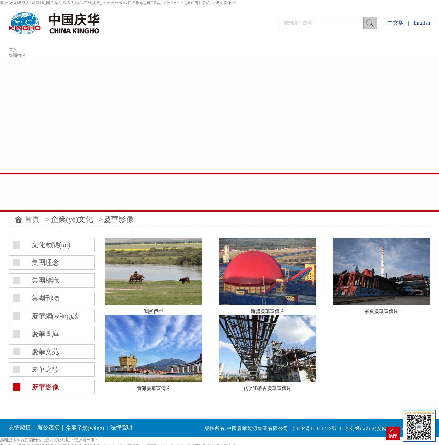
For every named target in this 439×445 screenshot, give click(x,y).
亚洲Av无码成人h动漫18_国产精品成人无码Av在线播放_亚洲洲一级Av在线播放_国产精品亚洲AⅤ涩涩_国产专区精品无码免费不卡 (118, 2)
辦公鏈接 (48, 427)
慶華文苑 (45, 351)
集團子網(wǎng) (85, 428)
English (422, 23)
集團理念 (45, 262)
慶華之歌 (45, 369)
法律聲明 (121, 427)
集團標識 (45, 280)
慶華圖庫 (45, 334)
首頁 (13, 49)
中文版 (396, 23)
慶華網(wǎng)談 (55, 316)
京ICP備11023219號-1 (317, 428)
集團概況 (17, 55)
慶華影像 (119, 219)
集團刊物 (45, 298)
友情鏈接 (20, 427)
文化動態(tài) (51, 245)
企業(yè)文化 (72, 219)
